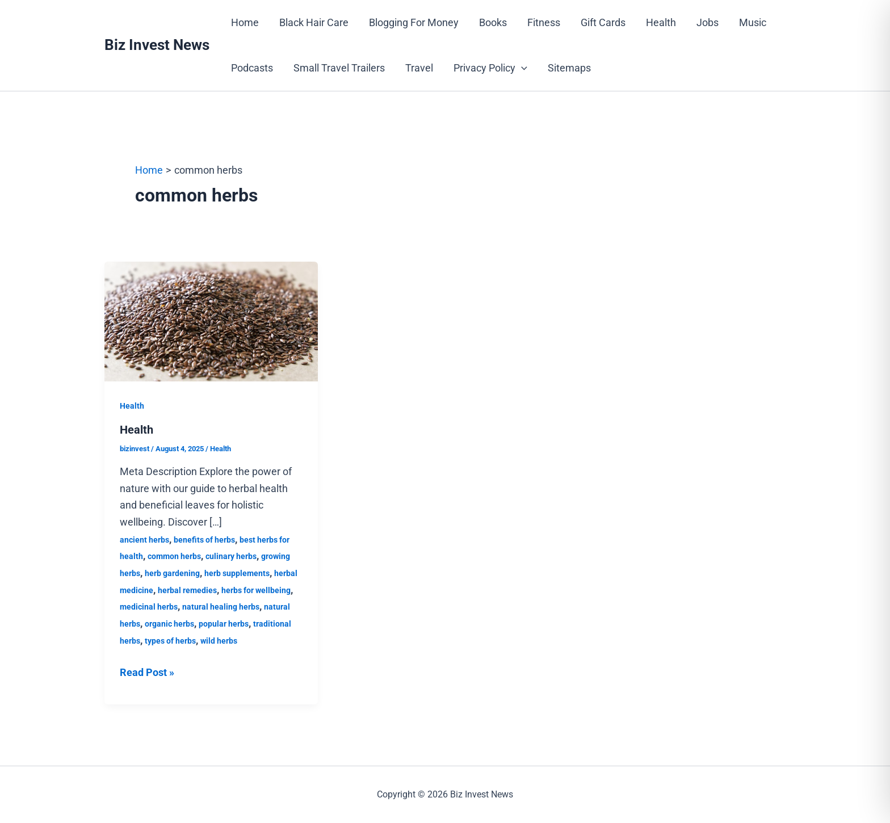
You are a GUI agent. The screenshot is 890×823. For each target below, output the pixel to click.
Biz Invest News (156, 44)
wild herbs (218, 640)
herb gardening (172, 573)
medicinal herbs (149, 606)
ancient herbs (144, 539)
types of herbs (170, 640)
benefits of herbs (204, 539)
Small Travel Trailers (339, 68)
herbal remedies (187, 590)
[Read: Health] (211, 320)
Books (493, 22)
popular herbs (224, 623)
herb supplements (237, 573)
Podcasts (252, 68)
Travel (419, 68)
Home (245, 22)
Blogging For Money (414, 22)
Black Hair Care (314, 22)
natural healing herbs (220, 606)
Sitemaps (569, 68)
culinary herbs (231, 556)
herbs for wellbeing (256, 590)
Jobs (707, 22)
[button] (521, 68)
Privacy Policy (490, 68)
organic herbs (169, 623)
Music (752, 22)
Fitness (543, 22)
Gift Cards (603, 22)
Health (661, 22)
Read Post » (147, 671)
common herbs (174, 556)
